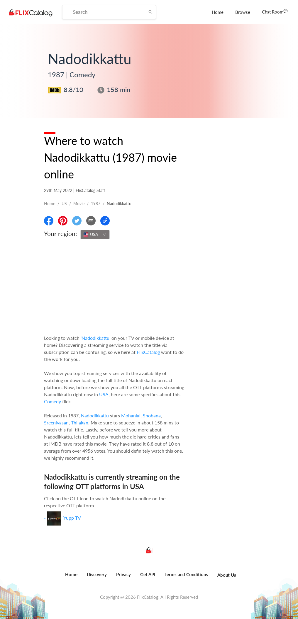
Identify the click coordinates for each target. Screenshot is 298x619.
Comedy (52, 401)
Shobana (152, 415)
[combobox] (95, 234)
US (64, 203)
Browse (242, 12)
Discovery (97, 574)
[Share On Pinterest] (62, 220)
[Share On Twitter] (77, 220)
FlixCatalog (148, 352)
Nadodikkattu (95, 415)
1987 (95, 203)
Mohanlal (130, 415)
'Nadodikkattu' (95, 338)
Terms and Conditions (186, 574)
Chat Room (275, 11)
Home (217, 12)
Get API (147, 574)
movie (78, 203)
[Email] (91, 220)
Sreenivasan (56, 422)
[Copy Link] (105, 220)
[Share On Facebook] (48, 220)
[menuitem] (217, 12)
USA (104, 394)
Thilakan (79, 422)
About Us (226, 575)
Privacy (123, 574)
